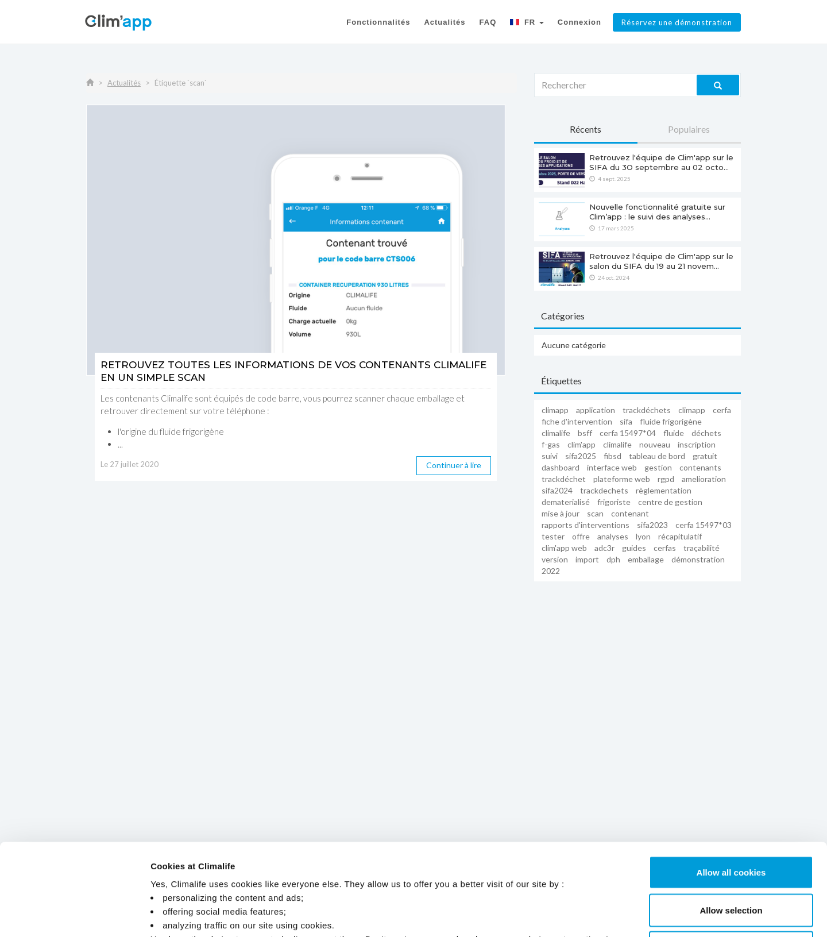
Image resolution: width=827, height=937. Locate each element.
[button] (527, 24)
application (595, 410)
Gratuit (705, 456)
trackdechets (604, 490)
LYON (643, 536)
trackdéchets (647, 410)
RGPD (666, 479)
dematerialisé (566, 502)
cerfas (665, 548)
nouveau (654, 444)
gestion (658, 467)
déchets (706, 433)
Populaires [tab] (689, 129)
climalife (617, 444)
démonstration (698, 559)
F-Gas (551, 444)
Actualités (444, 22)
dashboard (560, 467)
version (555, 559)
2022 (551, 571)
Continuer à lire (453, 465)
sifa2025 (580, 456)
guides (634, 548)
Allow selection (731, 824)
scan (595, 513)
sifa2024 (557, 490)
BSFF (585, 433)
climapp (555, 410)
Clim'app (581, 444)
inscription (697, 444)
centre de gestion (670, 502)
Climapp (691, 410)
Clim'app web (564, 548)
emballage (646, 559)
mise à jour (560, 513)
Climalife (556, 433)
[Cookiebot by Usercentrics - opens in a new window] (74, 914)
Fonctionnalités (378, 22)
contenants (700, 467)
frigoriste (614, 502)
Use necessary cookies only (731, 861)
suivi (550, 456)
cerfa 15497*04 (628, 433)
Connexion (579, 22)
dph (613, 559)
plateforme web (621, 479)
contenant (630, 513)
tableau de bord (657, 456)
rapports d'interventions (585, 525)
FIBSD (612, 456)
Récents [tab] (585, 129)
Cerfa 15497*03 (703, 525)
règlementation (663, 490)
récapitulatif (680, 536)
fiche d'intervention (577, 421)
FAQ (488, 22)
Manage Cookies (610, 914)
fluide (673, 433)
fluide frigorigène (671, 421)
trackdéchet (564, 479)
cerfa (722, 410)
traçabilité (701, 548)
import (587, 559)
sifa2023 (652, 525)
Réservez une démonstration (676, 22)
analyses (612, 536)
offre (581, 536)
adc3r (604, 548)
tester (553, 536)
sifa (626, 421)
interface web (612, 467)
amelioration (704, 479)
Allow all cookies (731, 786)
